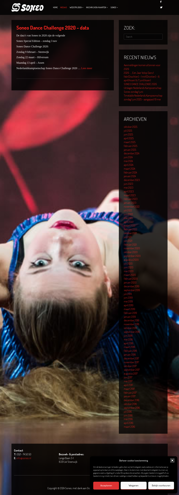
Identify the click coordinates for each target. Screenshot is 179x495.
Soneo (113, 7)
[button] (172, 460)
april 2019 (128, 305)
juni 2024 (128, 157)
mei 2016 (128, 419)
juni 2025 (128, 134)
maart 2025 (129, 142)
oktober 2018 (130, 328)
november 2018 (131, 324)
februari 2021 (130, 244)
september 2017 (132, 369)
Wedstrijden (76, 7)
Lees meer (86, 68)
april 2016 (128, 423)
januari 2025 (130, 149)
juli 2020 (128, 263)
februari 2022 (130, 229)
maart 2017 (129, 388)
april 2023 (129, 191)
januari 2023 (130, 202)
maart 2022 (129, 225)
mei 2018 (128, 339)
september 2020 (132, 256)
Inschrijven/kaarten (96, 7)
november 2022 (132, 206)
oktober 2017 (130, 366)
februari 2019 (130, 313)
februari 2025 (130, 146)
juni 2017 (128, 377)
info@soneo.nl (24, 458)
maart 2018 (129, 347)
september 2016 (132, 407)
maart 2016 (129, 426)
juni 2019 (128, 297)
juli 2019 (128, 294)
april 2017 (128, 385)
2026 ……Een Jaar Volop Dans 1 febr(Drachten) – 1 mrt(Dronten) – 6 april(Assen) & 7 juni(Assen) (142, 76)
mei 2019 (128, 301)
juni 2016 (128, 415)
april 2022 (129, 221)
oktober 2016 (130, 404)
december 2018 (131, 320)
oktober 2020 (131, 252)
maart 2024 (129, 168)
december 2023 (132, 180)
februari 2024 (130, 172)
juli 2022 (128, 210)
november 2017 (131, 362)
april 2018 (128, 343)
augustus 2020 (131, 259)
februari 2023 (130, 199)
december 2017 (131, 358)
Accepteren (106, 485)
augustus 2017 (131, 373)
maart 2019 (129, 309)
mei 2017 (128, 381)
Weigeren (133, 485)
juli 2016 (128, 411)
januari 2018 (130, 354)
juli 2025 (128, 130)
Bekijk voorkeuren (161, 485)
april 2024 (128, 164)
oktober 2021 (130, 233)
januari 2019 (130, 316)
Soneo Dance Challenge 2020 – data (52, 27)
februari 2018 (130, 350)
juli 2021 (127, 237)
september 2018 (132, 331)
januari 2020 (130, 282)
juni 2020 (128, 267)
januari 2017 (129, 396)
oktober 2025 (130, 126)
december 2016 (131, 400)
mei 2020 (128, 271)
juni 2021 (128, 240)
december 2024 (131, 153)
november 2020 (132, 248)
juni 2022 (128, 214)
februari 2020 (131, 278)
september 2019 (132, 290)
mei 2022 (128, 218)
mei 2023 (128, 187)
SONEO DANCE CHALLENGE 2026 (140, 84)
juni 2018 (128, 335)
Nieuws (63, 7)
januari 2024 (130, 176)
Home (55, 7)
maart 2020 (130, 274)
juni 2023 (128, 183)
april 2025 (129, 138)
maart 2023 (130, 195)
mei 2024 (128, 161)
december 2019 (131, 286)
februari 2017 (130, 392)
